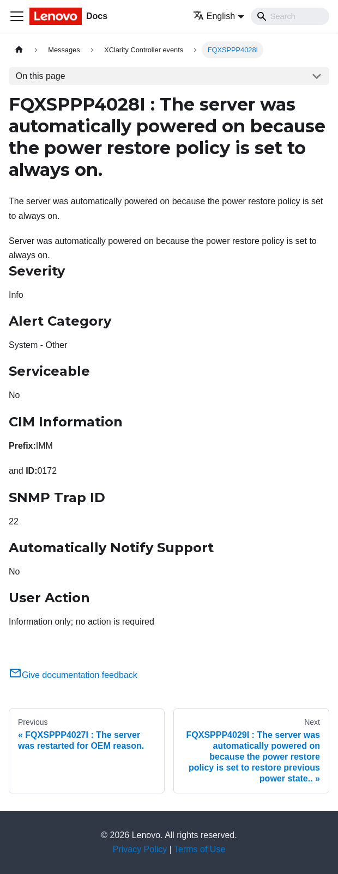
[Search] (290, 16)
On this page (40, 76)
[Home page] (19, 49)
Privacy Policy (140, 849)
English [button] (214, 16)
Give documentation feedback (73, 675)
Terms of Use (199, 849)
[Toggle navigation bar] (17, 16)
